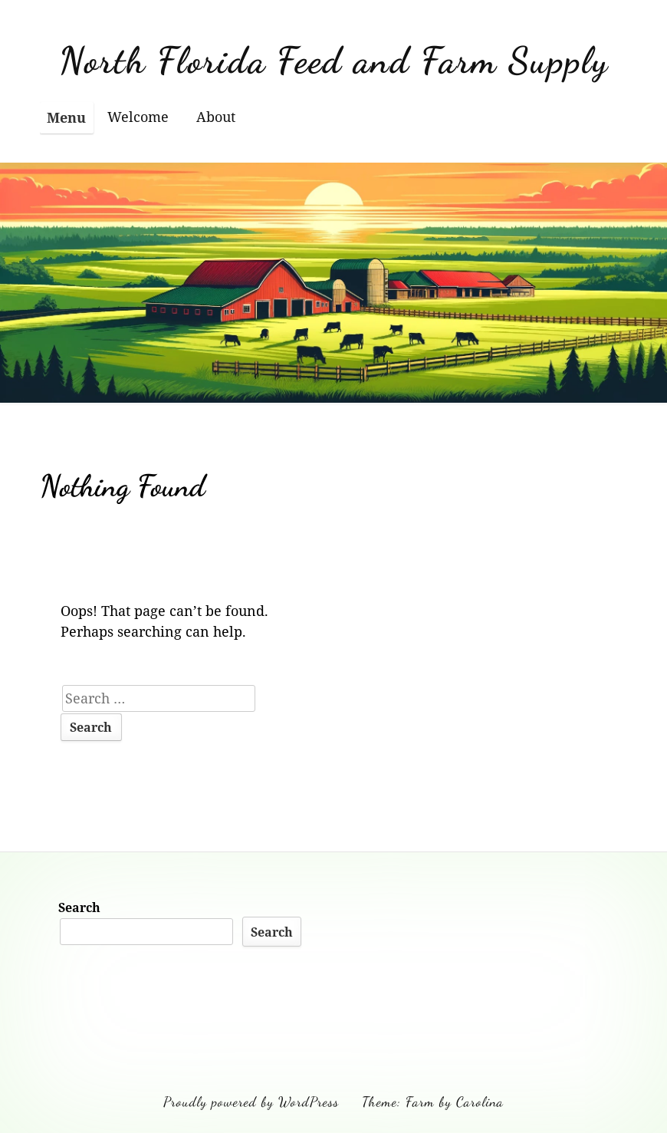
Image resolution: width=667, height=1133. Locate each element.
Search (79, 907)
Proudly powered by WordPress (251, 1101)
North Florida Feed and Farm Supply (334, 60)
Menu (66, 117)
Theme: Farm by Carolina (433, 1101)
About (215, 116)
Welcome (138, 116)
